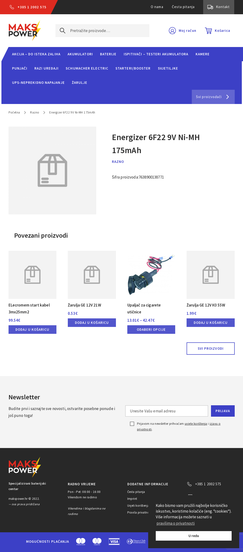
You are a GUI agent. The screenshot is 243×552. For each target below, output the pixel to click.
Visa (114, 541)
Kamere (203, 54)
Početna (14, 112)
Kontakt (223, 7)
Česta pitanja (183, 7)
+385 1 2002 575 (32, 7)
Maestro (96, 541)
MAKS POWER (25, 30)
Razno (34, 112)
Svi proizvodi (211, 348)
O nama (157, 7)
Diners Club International (136, 541)
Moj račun (187, 30)
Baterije (108, 54)
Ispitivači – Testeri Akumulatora (156, 54)
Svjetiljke (168, 68)
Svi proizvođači (209, 96)
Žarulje (79, 82)
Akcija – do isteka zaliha (36, 54)
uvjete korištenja (196, 424)
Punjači (20, 68)
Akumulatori (80, 54)
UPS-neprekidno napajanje (38, 82)
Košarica (222, 30)
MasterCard (80, 541)
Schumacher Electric (87, 68)
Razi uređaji (46, 68)
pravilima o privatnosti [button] (175, 523)
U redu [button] (193, 535)
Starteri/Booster (133, 68)
